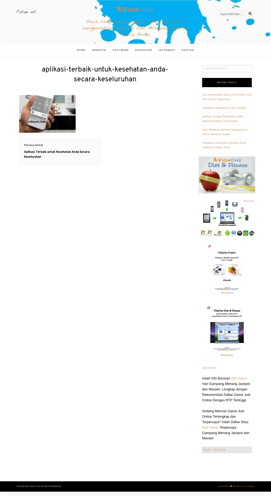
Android (99, 54)
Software (121, 54)
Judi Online (209, 372)
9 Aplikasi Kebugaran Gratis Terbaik (224, 112)
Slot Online (210, 432)
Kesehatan (143, 54)
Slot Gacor (239, 383)
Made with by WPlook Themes (236, 491)
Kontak (188, 54)
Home (81, 54)
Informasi (167, 54)
